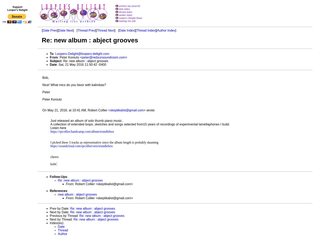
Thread (63, 230)
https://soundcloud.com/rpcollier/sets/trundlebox (81, 146)
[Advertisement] (18, 108)
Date (61, 226)
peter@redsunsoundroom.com (103, 57)
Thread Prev (86, 30)
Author (62, 234)
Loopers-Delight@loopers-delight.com (82, 53)
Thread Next (106, 30)
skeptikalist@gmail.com (127, 110)
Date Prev (50, 30)
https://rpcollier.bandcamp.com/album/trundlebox (82, 131)
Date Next (66, 30)
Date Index (127, 30)
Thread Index (145, 30)
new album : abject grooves (77, 194)
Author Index (166, 30)
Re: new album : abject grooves (80, 180)
